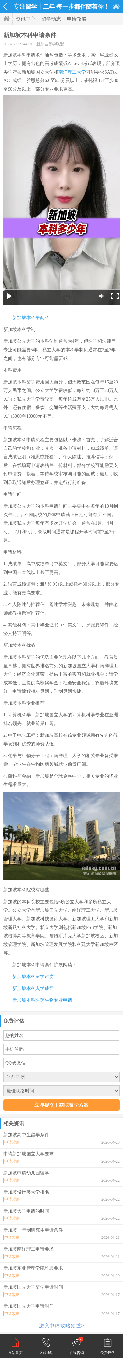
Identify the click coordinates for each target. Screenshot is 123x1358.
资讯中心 (25, 19)
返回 (5, 6)
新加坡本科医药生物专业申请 (42, 1000)
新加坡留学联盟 (50, 44)
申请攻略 (77, 19)
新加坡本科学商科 (30, 317)
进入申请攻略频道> (61, 1325)
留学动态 (51, 19)
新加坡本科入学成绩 (33, 988)
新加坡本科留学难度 (33, 976)
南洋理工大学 (72, 72)
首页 (116, 6)
